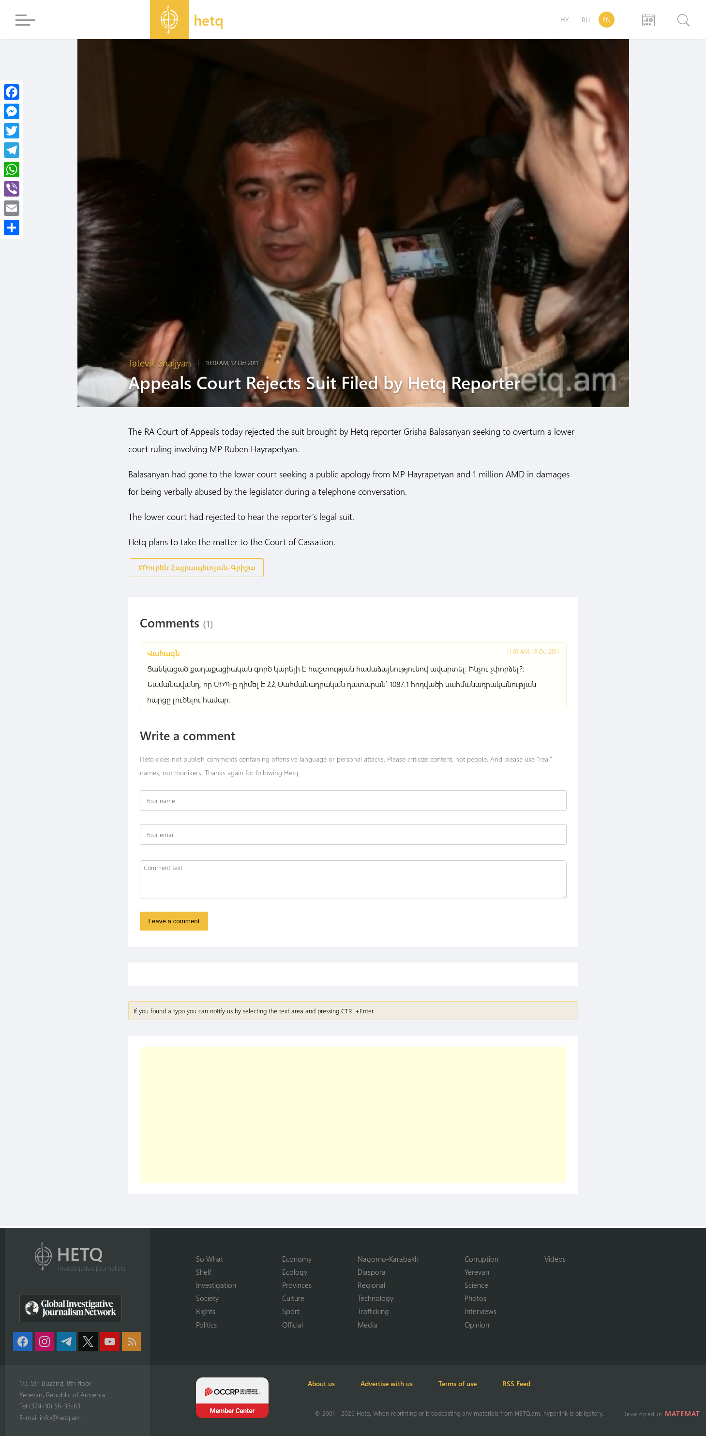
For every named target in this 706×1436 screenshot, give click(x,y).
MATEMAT (683, 1413)
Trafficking (373, 1311)
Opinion (477, 1324)
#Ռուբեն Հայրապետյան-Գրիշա (196, 568)
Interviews (480, 1311)
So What (209, 1258)
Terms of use (475, 1383)
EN (606, 19)
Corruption (481, 1258)
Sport (291, 1311)
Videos (555, 1258)
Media (367, 1324)
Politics (206, 1324)
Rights (205, 1311)
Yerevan (477, 1271)
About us (328, 1383)
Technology (375, 1297)
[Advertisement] (353, 1119)
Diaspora (372, 1271)
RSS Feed (539, 1383)
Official (292, 1324)
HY (564, 19)
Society (207, 1297)
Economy (297, 1258)
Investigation (216, 1284)
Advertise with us (399, 1383)
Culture (293, 1297)
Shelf (203, 1271)
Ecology (294, 1271)
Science (476, 1284)
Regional (371, 1284)
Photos (475, 1297)
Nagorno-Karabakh (388, 1258)
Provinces (297, 1284)
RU (586, 19)
